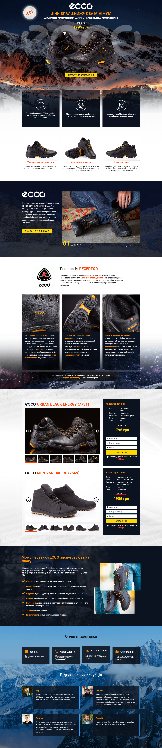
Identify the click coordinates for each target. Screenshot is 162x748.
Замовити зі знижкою (37, 231)
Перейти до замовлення (81, 75)
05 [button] (81, 245)
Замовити (121, 452)
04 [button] (78, 245)
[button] (125, 245)
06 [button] (84, 245)
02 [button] (72, 245)
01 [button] (66, 243)
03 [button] (75, 245)
